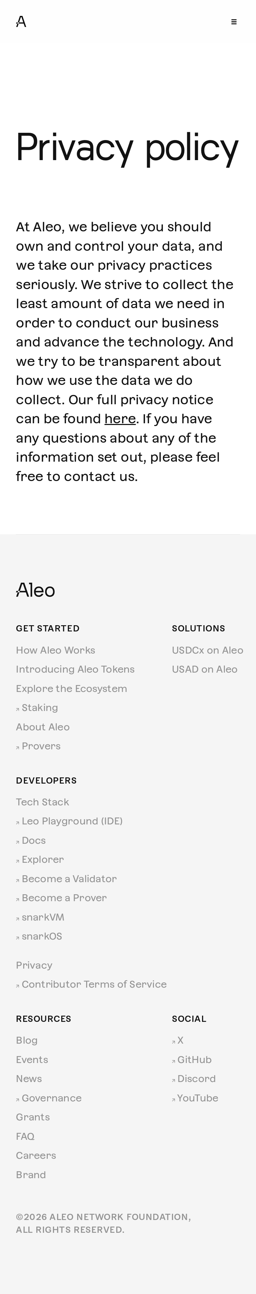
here (120, 418)
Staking (37, 707)
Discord (194, 1078)
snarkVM (40, 917)
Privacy (34, 965)
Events (32, 1059)
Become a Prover (61, 897)
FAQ (25, 1136)
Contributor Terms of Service (91, 984)
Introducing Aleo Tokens (75, 669)
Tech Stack (42, 801)
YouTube (195, 1097)
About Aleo (43, 726)
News (29, 1078)
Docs (31, 840)
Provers (38, 745)
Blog (27, 1040)
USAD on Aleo (205, 669)
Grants (33, 1116)
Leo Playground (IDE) (69, 820)
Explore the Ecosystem (71, 688)
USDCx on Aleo (208, 650)
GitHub (192, 1059)
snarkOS (39, 936)
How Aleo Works (55, 650)
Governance (49, 1097)
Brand (31, 1174)
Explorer (40, 859)
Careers (36, 1155)
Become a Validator (66, 878)
